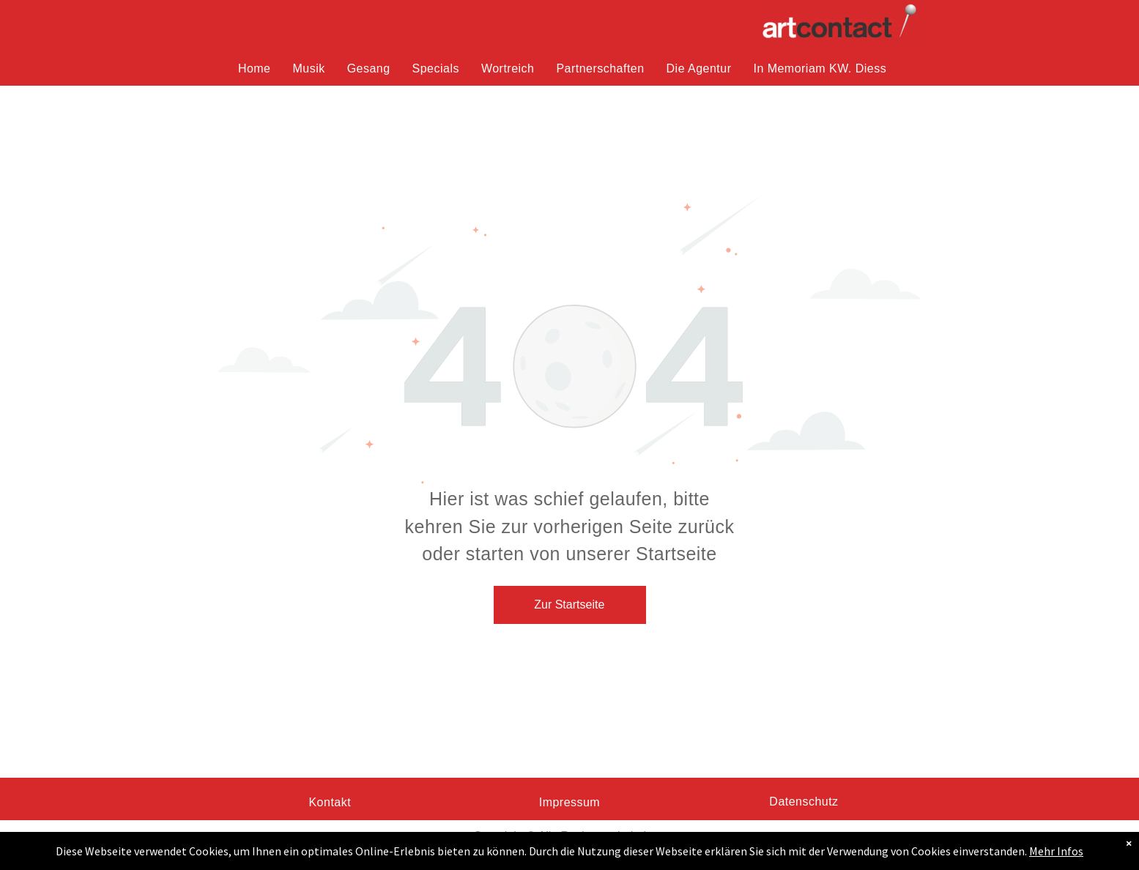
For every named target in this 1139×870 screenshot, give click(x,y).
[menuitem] (254, 69)
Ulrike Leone (568, 853)
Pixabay (645, 853)
